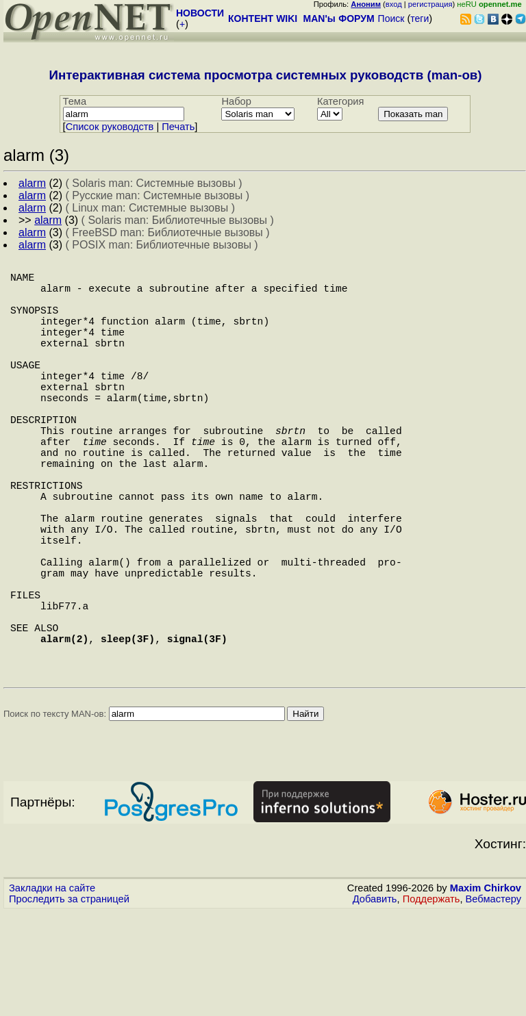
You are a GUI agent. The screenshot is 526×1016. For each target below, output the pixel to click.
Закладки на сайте (52, 992)
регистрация (430, 4)
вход (394, 4)
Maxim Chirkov (485, 992)
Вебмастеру (493, 1003)
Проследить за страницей (69, 1003)
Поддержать (431, 1003)
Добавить (375, 1003)
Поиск (391, 18)
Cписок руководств (110, 126)
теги (419, 18)
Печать (178, 126)
